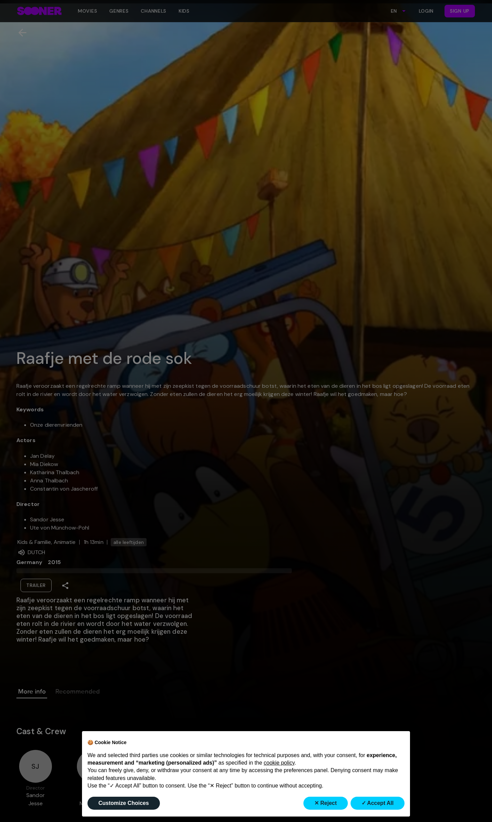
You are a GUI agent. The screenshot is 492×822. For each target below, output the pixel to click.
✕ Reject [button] (325, 803)
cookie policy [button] (279, 763)
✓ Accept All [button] (377, 803)
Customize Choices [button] (123, 803)
